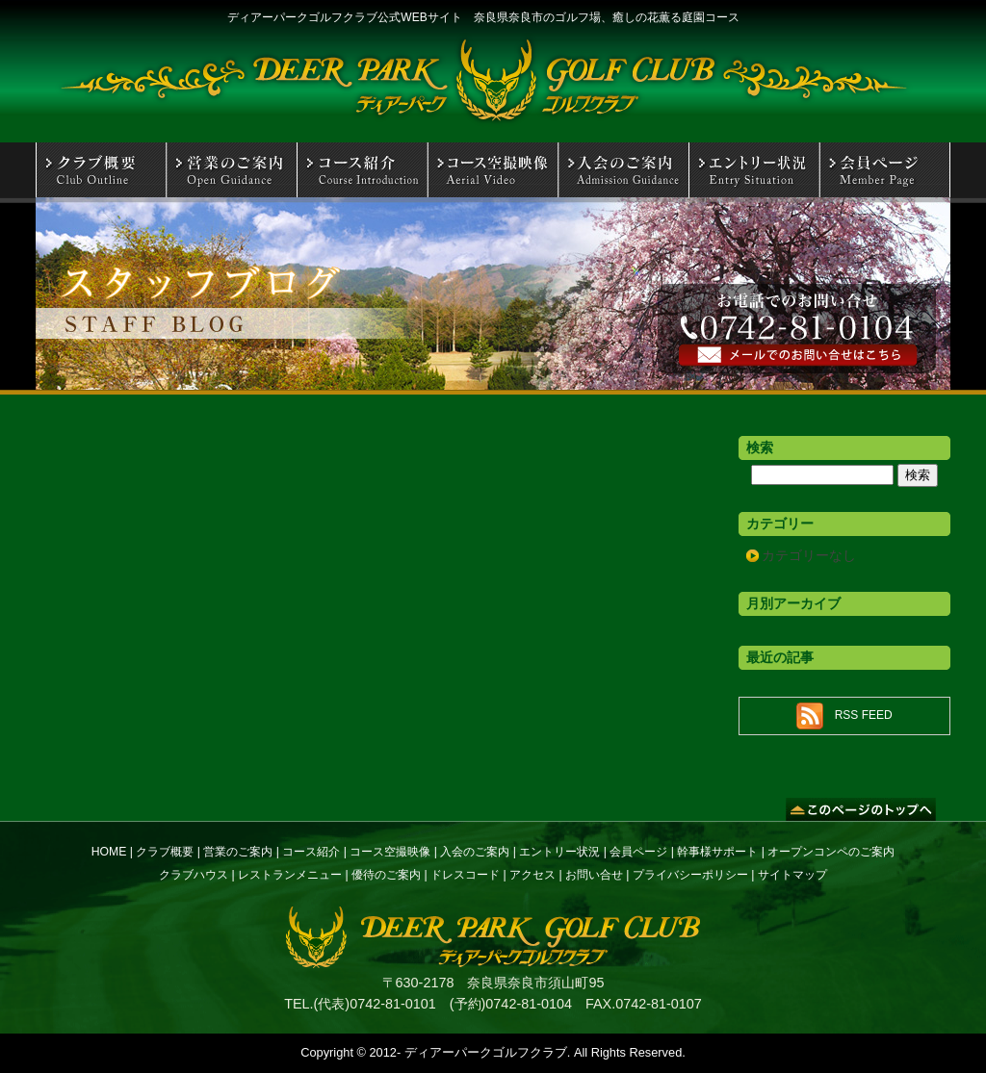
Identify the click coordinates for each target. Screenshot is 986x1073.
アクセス (532, 874)
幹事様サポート (717, 851)
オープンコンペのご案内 (831, 851)
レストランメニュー (290, 874)
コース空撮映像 (390, 851)
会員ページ (638, 851)
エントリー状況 (559, 851)
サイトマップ (792, 874)
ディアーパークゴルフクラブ (485, 1052)
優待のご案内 (386, 874)
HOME (109, 851)
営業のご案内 (237, 851)
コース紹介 (311, 851)
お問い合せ (594, 874)
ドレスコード (465, 874)
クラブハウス (193, 874)
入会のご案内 (474, 851)
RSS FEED (864, 715)
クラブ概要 (165, 851)
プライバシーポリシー (690, 874)
